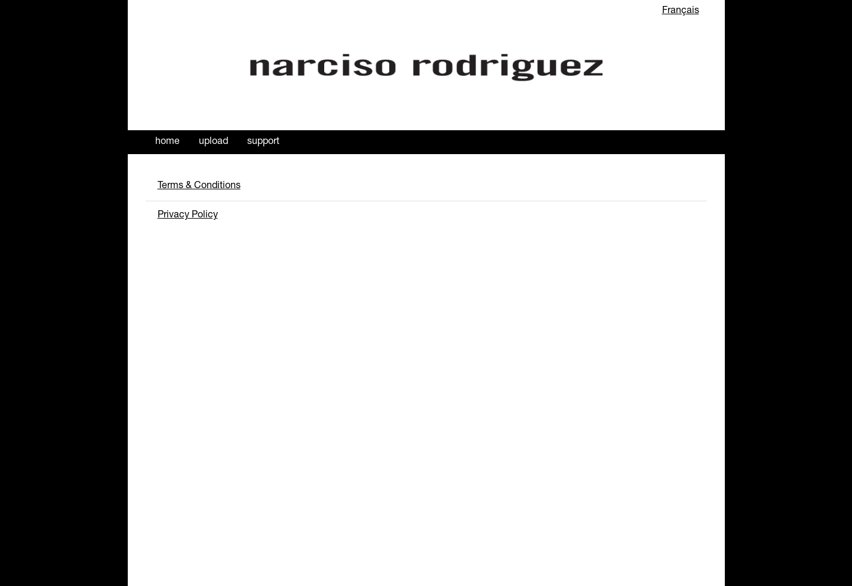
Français (680, 11)
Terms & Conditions (199, 186)
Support (263, 142)
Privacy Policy (188, 215)
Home (167, 142)
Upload (213, 142)
